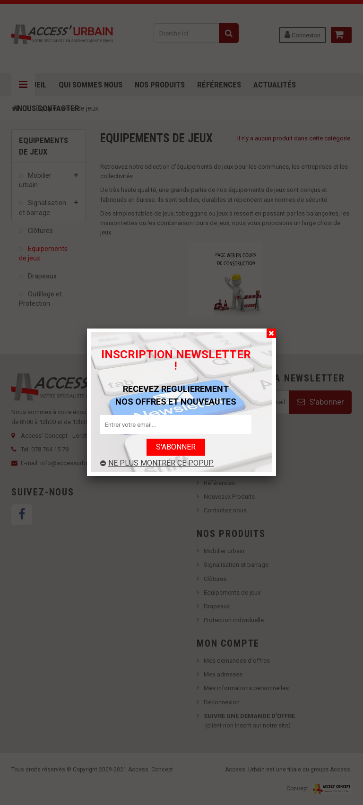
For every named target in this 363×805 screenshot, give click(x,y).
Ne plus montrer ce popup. (157, 463)
